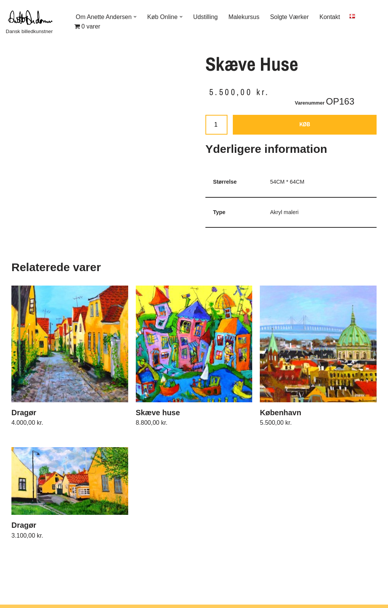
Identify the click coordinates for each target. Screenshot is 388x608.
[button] (135, 16)
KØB (304, 124)
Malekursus (244, 16)
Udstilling (206, 16)
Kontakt (330, 16)
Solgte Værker (289, 16)
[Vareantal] (216, 125)
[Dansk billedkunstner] (34, 21)
